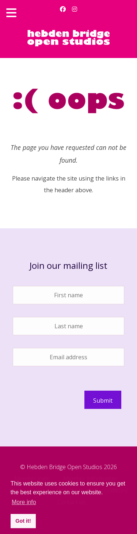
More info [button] (24, 502)
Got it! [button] (23, 521)
